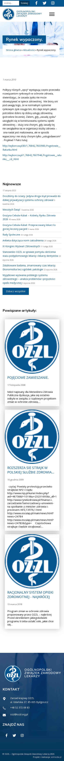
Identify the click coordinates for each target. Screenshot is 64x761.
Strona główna (13, 50)
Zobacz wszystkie (15, 291)
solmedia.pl (56, 757)
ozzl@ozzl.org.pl (19, 714)
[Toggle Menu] (52, 14)
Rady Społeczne (11, 234)
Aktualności (29, 50)
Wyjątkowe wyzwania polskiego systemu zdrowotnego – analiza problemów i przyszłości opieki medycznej (29, 279)
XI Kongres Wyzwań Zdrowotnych (21, 246)
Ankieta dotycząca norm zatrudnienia (23, 240)
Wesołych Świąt (11, 209)
